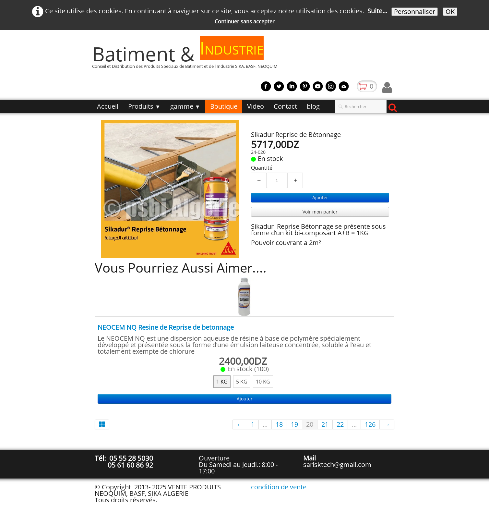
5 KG (241, 381)
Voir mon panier (320, 212)
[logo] (187, 57)
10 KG (263, 381)
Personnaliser (414, 11)
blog (313, 106)
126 (370, 424)
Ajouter (320, 197)
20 (309, 424)
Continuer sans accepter (245, 21)
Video (255, 106)
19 (294, 424)
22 (340, 424)
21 (324, 424)
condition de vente (278, 486)
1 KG (222, 381)
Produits (144, 106)
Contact (285, 106)
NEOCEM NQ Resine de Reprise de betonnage (166, 327)
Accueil (107, 106)
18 (279, 424)
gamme (185, 106)
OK (450, 11)
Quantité (261, 168)
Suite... (377, 10)
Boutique (223, 106)
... (265, 424)
